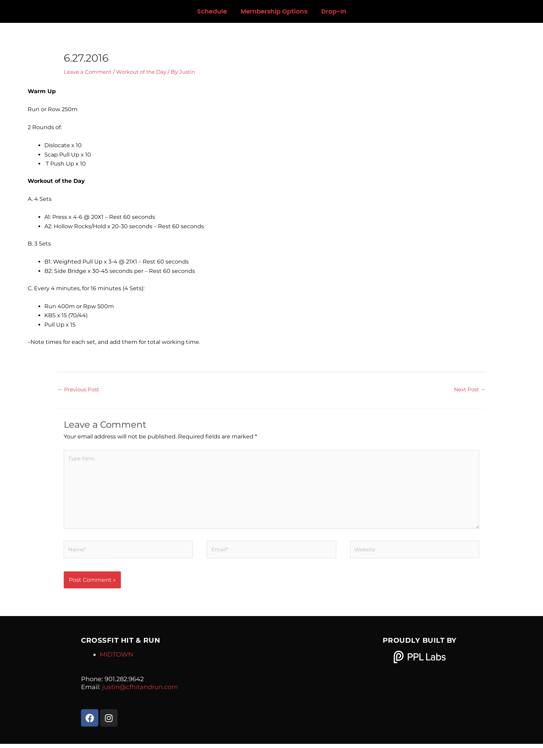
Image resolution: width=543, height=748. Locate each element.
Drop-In (333, 11)
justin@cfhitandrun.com (140, 691)
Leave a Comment (89, 72)
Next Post (468, 389)
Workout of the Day (146, 72)
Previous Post (79, 389)
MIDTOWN (116, 658)
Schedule (212, 11)
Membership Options (274, 11)
